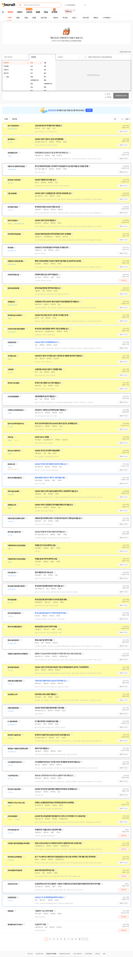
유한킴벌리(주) (12, 153)
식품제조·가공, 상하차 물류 (44, 911)
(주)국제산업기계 (13, 830)
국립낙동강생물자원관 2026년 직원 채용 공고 (50, 681)
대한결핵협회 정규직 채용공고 (45, 396)
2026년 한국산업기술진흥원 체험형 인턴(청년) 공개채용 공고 (56, 789)
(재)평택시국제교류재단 (15, 261)
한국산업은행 (12, 600)
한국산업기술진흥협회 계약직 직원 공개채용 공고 (52, 329)
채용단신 (95, 18)
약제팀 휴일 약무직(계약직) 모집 (46, 559)
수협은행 (10, 369)
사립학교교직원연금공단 (16, 410)
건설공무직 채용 (40, 924)
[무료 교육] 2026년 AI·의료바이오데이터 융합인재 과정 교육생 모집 (58, 843)
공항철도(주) (12, 505)
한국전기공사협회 (13, 383)
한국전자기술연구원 (14, 735)
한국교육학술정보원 (14, 613)
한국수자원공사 (13, 220)
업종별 (34, 18)
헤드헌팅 (65, 18)
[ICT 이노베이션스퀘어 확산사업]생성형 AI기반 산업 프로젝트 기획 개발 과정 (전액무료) (65, 857)
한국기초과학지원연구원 (16, 423)
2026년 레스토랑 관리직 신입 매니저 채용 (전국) (51, 315)
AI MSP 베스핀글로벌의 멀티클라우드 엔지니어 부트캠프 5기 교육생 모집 (60, 816)
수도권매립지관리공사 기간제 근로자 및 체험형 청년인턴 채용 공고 (57, 762)
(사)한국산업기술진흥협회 (16, 329)
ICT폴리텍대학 (12, 721)
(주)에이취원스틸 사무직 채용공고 (46, 274)
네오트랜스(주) (12, 694)
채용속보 (55, 18)
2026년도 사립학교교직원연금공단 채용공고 (50, 410)
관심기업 (14, 119)
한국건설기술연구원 (14, 532)
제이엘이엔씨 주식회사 (15, 924)
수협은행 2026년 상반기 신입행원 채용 (48, 369)
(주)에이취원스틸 (13, 275)
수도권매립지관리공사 (15, 762)
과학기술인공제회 (13, 491)
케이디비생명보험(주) (15, 478)
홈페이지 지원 (123, 131)
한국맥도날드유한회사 (15, 315)
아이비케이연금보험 (14, 234)
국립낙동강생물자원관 (15, 681)
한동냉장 (10, 911)
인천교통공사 (12, 572)
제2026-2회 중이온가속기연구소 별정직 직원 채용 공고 (54, 775)
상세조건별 (44, 18)
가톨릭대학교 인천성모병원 (16, 545)
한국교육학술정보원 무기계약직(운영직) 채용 (50, 613)
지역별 (9, 18)
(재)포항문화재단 (13, 708)
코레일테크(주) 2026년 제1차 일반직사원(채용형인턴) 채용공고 (57, 301)
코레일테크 (11, 302)
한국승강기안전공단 (14, 180)
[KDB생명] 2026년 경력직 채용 (46, 626)
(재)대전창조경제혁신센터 (16, 518)
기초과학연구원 (13, 776)
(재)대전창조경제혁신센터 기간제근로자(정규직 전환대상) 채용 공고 (58, 518)
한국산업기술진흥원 (14, 789)
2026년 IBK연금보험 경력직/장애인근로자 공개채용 (53, 234)
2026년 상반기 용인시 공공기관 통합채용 (49, 139)
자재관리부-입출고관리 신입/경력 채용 (48, 829)
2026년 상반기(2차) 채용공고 (45, 220)
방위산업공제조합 (13, 288)
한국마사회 (11, 464)
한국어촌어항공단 (13, 667)
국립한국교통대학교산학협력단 (18, 654)
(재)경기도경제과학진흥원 (16, 166)
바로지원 (123, 280)
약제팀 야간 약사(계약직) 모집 (45, 545)
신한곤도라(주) (12, 884)
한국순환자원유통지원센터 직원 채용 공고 (49, 586)
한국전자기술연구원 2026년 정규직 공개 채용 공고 (52, 735)
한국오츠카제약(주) (14, 451)
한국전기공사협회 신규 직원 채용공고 (47, 383)
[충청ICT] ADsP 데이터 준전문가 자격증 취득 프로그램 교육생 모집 (58, 653)
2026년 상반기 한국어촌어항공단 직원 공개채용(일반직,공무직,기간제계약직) (61, 667)
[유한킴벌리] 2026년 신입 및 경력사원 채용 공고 (51, 152)
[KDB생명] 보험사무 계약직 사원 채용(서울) (50, 477)
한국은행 (10, 247)
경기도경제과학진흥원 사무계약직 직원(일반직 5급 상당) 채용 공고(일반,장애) (61, 166)
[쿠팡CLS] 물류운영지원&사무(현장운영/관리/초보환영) (54, 802)
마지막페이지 (86, 939)
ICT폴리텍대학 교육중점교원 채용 (46, 721)
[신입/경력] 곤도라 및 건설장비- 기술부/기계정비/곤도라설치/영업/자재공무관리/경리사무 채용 (67, 884)
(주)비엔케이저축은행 (15, 870)
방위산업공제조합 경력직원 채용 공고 (47, 288)
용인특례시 (11, 139)
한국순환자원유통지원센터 (16, 586)
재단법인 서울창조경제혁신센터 (18, 748)
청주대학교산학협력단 (15, 857)
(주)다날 (10, 437)
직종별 (17, 18)
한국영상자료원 (13, 207)
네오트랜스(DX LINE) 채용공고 (45, 694)
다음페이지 (83, 939)
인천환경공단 (12, 342)
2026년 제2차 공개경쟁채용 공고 (46, 342)
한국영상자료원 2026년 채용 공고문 (47, 207)
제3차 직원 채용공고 (42, 748)
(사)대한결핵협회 (13, 396)
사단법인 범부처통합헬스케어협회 (19, 843)
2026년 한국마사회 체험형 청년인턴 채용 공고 (51, 464)
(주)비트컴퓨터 (12, 816)
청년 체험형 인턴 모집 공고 (44, 572)
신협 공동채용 (12, 193)
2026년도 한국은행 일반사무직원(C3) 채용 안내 (51, 247)
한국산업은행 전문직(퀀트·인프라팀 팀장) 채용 (51, 599)
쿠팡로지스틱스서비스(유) (16, 803)
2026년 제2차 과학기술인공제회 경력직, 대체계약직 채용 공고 (56, 491)
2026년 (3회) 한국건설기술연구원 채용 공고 (50, 532)
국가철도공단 (12, 356)
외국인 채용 (85, 18)
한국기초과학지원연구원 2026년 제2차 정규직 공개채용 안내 (56, 423)
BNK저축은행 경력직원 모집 (44, 870)
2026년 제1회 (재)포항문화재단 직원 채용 (49, 708)
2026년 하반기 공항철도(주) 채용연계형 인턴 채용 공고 (54, 505)
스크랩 (6, 119)
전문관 (74, 18)
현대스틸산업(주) (13, 640)
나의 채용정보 (106, 18)
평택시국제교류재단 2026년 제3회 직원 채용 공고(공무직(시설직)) (58, 261)
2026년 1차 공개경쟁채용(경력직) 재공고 (49, 897)
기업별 (26, 18)
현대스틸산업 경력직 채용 (43, 640)
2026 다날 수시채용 (42, 437)
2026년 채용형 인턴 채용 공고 (45, 180)
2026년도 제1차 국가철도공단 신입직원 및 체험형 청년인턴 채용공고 (58, 356)
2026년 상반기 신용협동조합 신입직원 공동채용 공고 (53, 193)
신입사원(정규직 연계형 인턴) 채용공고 (48, 125)
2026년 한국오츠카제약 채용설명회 (47, 450)
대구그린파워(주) (13, 126)
